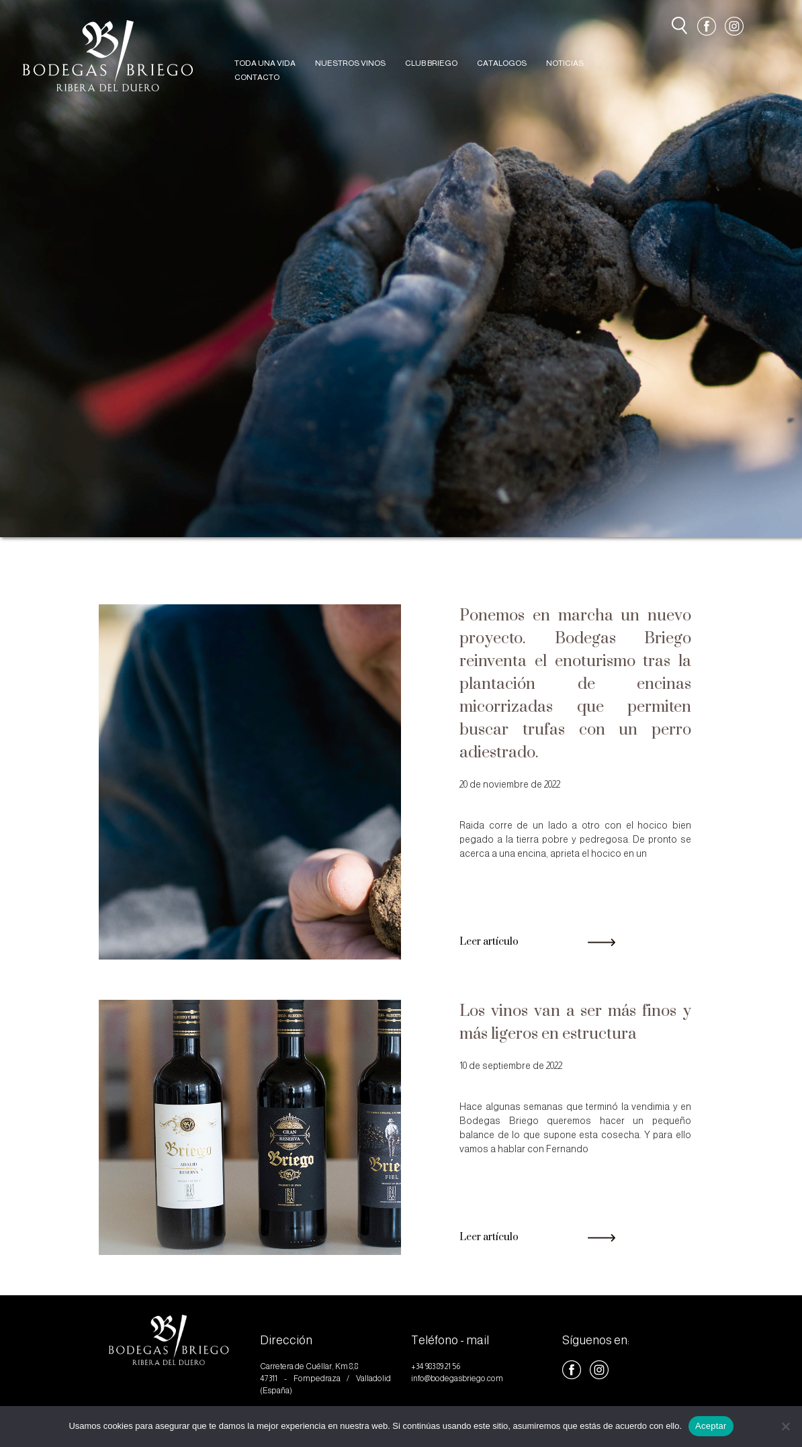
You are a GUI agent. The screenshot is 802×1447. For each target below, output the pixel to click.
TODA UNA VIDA (265, 63)
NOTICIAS (565, 63)
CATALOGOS (502, 63)
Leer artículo (537, 941)
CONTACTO (256, 77)
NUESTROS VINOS (350, 63)
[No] (785, 1426)
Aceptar (711, 1426)
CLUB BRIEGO (431, 63)
